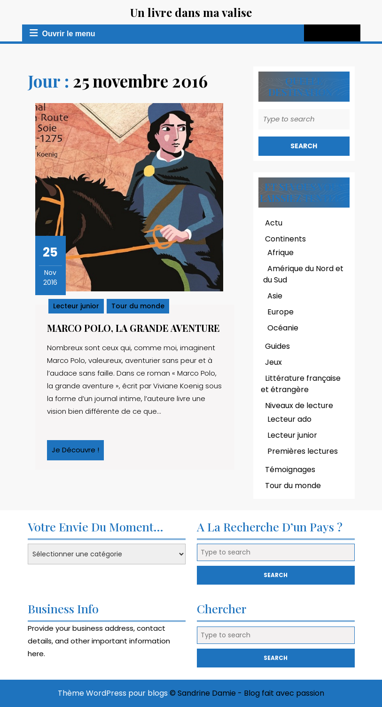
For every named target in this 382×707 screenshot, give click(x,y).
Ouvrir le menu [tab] (60, 33)
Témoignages (290, 469)
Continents (285, 238)
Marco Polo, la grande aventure (133, 327)
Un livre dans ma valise (191, 12)
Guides (277, 346)
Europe (280, 311)
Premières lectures (302, 451)
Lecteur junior (76, 306)
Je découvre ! (78, 452)
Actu (273, 222)
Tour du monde (137, 306)
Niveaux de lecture (299, 405)
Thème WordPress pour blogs (113, 693)
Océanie (282, 327)
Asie (274, 295)
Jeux (273, 362)
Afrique (280, 252)
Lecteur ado (289, 419)
